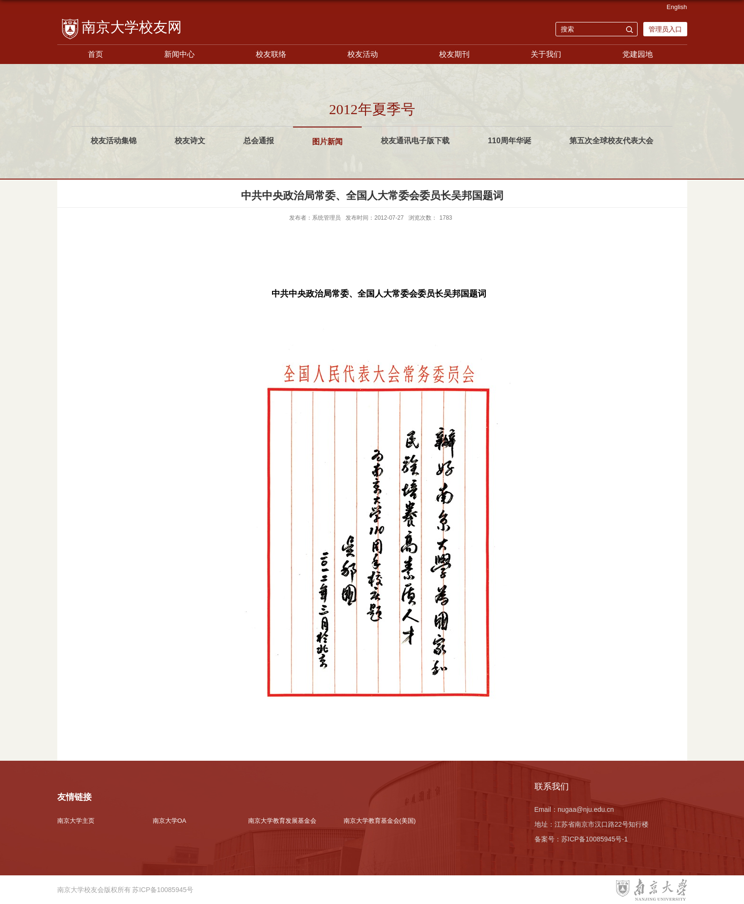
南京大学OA (170, 820)
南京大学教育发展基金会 (282, 820)
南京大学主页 (75, 820)
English (677, 7)
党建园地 (637, 54)
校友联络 (271, 54)
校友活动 (362, 54)
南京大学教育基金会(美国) (380, 820)
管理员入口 (665, 29)
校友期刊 (454, 54)
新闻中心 (179, 54)
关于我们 (546, 54)
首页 (95, 54)
